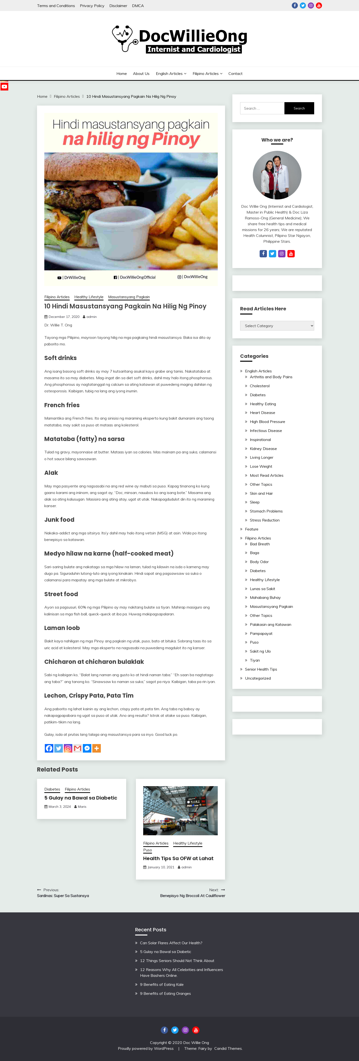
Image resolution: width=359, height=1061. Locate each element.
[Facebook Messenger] (87, 748)
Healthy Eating (263, 403)
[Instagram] (68, 748)
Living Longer (261, 457)
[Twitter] (58, 748)
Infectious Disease (266, 430)
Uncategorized (258, 678)
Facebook (295, 5)
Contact (235, 73)
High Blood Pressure (267, 421)
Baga (254, 552)
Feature (251, 529)
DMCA (138, 5)
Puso (147, 850)
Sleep (255, 502)
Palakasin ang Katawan (270, 624)
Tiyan (255, 660)
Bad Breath (260, 543)
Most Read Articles (266, 475)
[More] (96, 748)
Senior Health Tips (261, 669)
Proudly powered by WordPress (146, 1048)
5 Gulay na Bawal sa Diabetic (80, 797)
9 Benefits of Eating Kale (162, 984)
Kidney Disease (263, 448)
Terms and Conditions (56, 5)
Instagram (311, 5)
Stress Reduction (265, 520)
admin (91, 317)
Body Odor (259, 561)
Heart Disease (262, 412)
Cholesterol (260, 385)
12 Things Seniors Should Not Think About (177, 960)
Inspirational (260, 439)
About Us (141, 73)
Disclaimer (118, 5)
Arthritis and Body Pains (271, 376)
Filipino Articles (206, 73)
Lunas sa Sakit (262, 588)
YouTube (319, 5)
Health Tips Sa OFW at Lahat (178, 858)
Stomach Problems (266, 511)
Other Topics (261, 484)
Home (121, 73)
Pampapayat (261, 633)
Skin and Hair (261, 493)
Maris (82, 806)
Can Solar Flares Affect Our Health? (171, 942)
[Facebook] (49, 748)
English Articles (169, 73)
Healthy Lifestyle (89, 297)
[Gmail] (77, 748)
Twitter (303, 5)
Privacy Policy (92, 5)
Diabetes (52, 789)
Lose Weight (261, 466)
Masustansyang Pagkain (129, 297)
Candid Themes (228, 1048)
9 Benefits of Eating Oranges (165, 993)
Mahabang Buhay (265, 597)
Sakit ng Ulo (260, 651)
